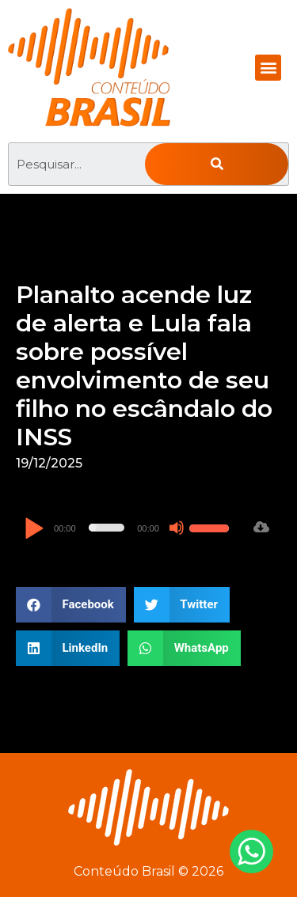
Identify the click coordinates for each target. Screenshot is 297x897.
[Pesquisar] (216, 164)
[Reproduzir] (34, 529)
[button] (268, 68)
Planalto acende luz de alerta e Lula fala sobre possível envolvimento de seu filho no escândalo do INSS (144, 366)
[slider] (107, 528)
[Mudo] (177, 528)
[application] (129, 527)
